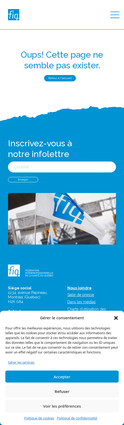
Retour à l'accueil (60, 78)
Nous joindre (79, 288)
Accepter (61, 376)
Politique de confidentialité (77, 418)
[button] (116, 317)
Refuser (62, 391)
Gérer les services (21, 362)
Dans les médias (81, 302)
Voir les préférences (62, 406)
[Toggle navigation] (115, 14)
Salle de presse (80, 295)
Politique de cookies (39, 418)
